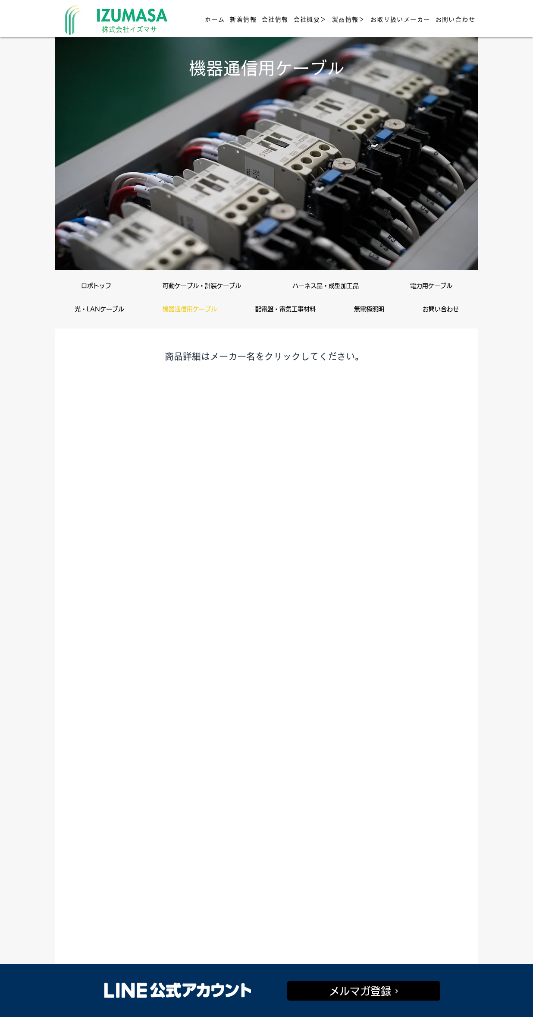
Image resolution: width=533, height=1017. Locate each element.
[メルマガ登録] (363, 991)
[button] (310, 19)
